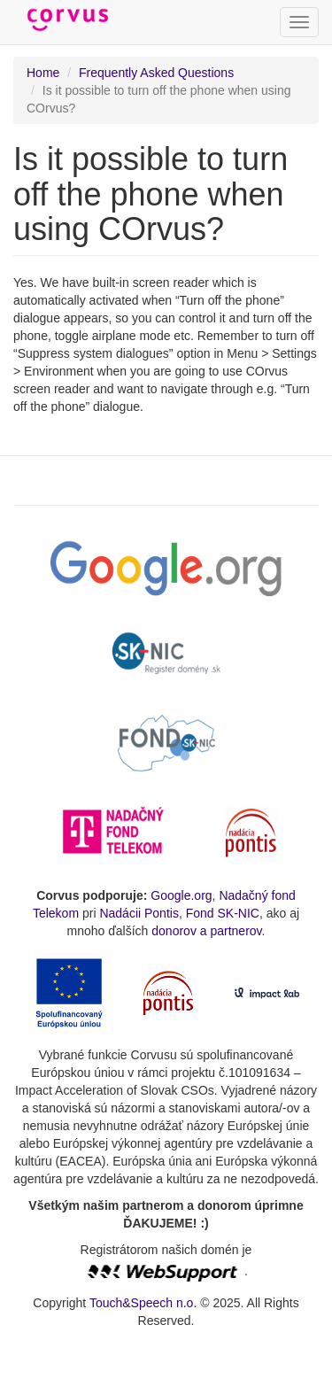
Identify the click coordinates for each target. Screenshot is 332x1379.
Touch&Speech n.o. (143, 1303)
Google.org (181, 895)
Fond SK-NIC (222, 913)
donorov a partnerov (206, 931)
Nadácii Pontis (139, 913)
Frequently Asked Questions (156, 73)
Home (43, 73)
